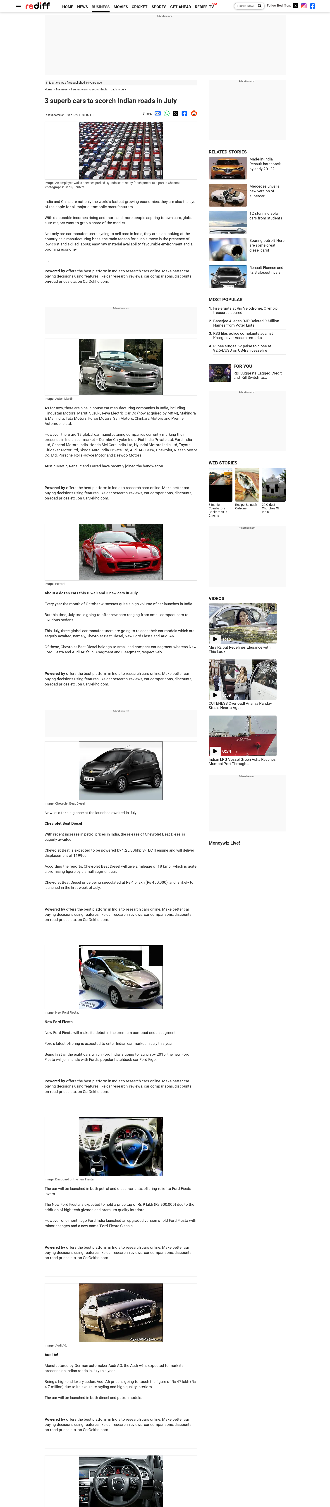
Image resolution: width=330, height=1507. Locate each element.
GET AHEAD (180, 7)
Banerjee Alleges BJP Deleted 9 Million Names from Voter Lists (246, 323)
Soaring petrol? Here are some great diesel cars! (267, 245)
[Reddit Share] (192, 113)
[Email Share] (156, 113)
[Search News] (258, 6)
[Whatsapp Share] (165, 113)
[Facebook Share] (183, 113)
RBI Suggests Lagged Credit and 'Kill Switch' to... (258, 375)
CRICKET (140, 7)
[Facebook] (313, 6)
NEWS (82, 7)
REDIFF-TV (204, 7)
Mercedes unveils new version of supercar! (264, 191)
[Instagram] (304, 6)
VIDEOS (216, 598)
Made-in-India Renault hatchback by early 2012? (265, 164)
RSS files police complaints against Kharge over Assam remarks (243, 335)
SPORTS (159, 7)
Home (48, 89)
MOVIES (121, 7)
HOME (67, 7)
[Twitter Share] (174, 113)
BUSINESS (101, 7)
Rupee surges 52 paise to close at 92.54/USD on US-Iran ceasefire (242, 348)
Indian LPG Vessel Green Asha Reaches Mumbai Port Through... (242, 761)
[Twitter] (295, 6)
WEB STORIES (223, 463)
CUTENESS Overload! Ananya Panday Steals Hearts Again (240, 705)
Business (62, 89)
